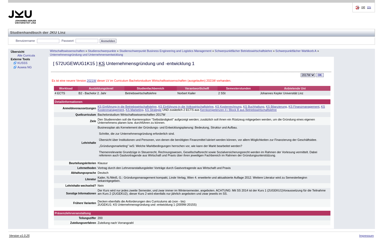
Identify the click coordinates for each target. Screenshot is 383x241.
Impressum (366, 235)
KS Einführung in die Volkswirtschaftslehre (185, 106)
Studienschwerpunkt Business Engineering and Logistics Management (165, 50)
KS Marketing (134, 109)
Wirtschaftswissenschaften (67, 50)
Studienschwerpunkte (102, 50)
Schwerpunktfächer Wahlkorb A (295, 50)
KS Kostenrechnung (228, 106)
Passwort (67, 40)
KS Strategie (153, 109)
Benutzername (25, 40)
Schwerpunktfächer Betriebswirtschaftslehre (243, 50)
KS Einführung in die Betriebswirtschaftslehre (127, 106)
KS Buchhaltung (253, 106)
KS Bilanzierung (276, 106)
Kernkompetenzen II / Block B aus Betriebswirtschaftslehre (238, 109)
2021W (91, 80)
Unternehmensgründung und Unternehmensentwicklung (86, 54)
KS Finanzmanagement (304, 106)
